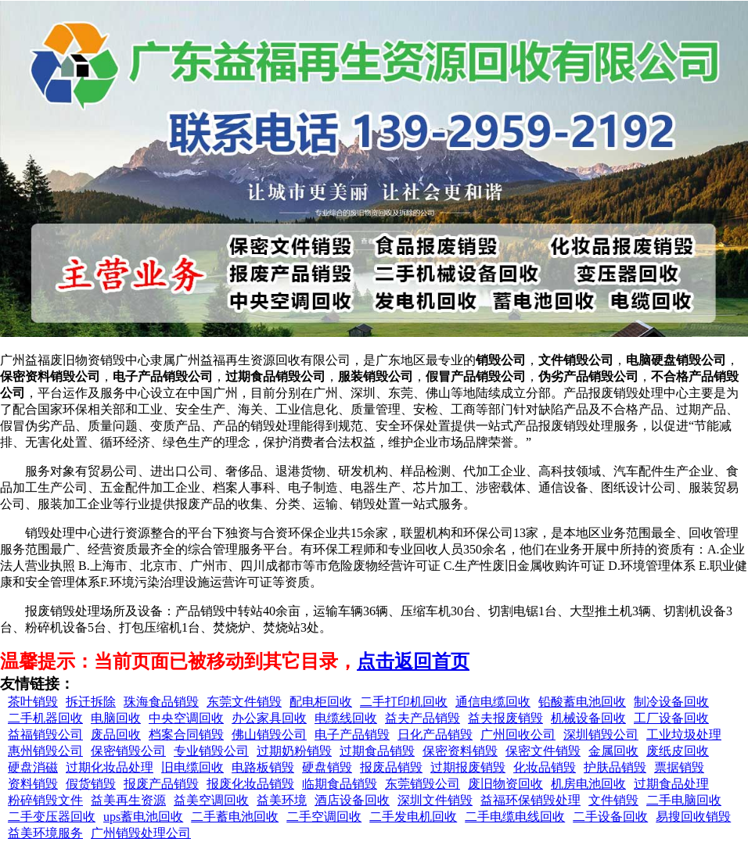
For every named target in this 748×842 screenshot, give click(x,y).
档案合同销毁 (186, 734)
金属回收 (613, 751)
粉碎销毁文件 (45, 800)
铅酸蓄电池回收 (582, 701)
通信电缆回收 (492, 701)
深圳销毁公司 (600, 734)
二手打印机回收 (404, 701)
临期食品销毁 (339, 783)
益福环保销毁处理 (530, 800)
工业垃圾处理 (683, 734)
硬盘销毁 (327, 767)
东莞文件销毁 (244, 701)
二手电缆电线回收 (515, 816)
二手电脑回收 (683, 800)
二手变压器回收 (51, 816)
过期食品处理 (671, 783)
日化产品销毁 (435, 734)
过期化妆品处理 (109, 767)
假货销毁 (91, 783)
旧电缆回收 (192, 767)
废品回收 (116, 734)
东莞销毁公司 (422, 783)
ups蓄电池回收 (143, 816)
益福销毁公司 (45, 734)
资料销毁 (33, 783)
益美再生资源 (128, 800)
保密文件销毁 (543, 751)
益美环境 (282, 800)
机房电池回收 (588, 783)
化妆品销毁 (544, 767)
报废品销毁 (391, 767)
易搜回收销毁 (693, 816)
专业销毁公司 (211, 751)
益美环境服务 (45, 833)
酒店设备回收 (352, 800)
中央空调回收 (186, 718)
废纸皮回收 (677, 751)
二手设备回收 (610, 816)
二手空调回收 (323, 816)
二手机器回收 (45, 718)
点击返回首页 (413, 661)
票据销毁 (679, 767)
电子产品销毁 (352, 734)
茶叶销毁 (33, 701)
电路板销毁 (263, 767)
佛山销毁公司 (269, 734)
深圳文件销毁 (435, 800)
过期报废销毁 (467, 767)
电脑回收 (116, 718)
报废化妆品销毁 (250, 783)
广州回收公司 (518, 734)
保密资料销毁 (460, 751)
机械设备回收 (588, 718)
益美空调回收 (211, 800)
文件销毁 (613, 800)
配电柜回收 (320, 701)
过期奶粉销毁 (294, 751)
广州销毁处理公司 (141, 833)
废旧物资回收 (505, 783)
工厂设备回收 (671, 718)
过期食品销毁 (377, 751)
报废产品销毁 (161, 783)
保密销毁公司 (128, 751)
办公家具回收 (269, 718)
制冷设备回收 (671, 701)
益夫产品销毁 (422, 718)
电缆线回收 (346, 718)
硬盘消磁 (33, 767)
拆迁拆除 (91, 701)
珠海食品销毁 (161, 701)
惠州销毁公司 (45, 751)
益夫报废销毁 (505, 718)
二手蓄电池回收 (235, 816)
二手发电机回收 (413, 816)
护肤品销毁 (615, 767)
